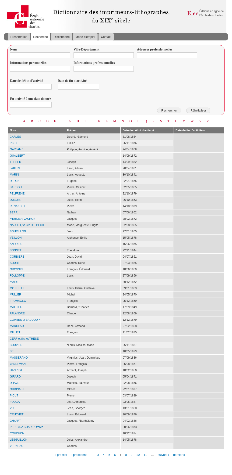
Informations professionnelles (94, 63)
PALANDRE (17, 313)
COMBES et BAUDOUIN (25, 319)
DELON (14, 181)
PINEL (14, 143)
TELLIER (15, 162)
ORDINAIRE (17, 389)
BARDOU (16, 187)
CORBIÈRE (17, 256)
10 (138, 454)
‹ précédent (79, 454)
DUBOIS (15, 200)
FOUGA (15, 401)
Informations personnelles (28, 63)
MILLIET (15, 332)
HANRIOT (16, 370)
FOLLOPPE (17, 275)
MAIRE (14, 282)
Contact (106, 37)
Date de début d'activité (26, 81)
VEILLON (16, 237)
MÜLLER (15, 294)
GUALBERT (17, 155)
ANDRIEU (16, 244)
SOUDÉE (16, 263)
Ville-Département (86, 49)
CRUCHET (17, 414)
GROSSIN (16, 269)
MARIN (14, 174)
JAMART (15, 420)
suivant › (163, 454)
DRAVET (15, 383)
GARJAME (16, 149)
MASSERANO (19, 357)
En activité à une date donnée (30, 99)
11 (145, 454)
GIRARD (15, 376)
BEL (12, 351)
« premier (61, 454)
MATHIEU (16, 307)
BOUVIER (16, 345)
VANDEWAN (18, 364)
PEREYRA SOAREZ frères (26, 427)
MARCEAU (17, 326)
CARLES (15, 136)
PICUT (14, 395)
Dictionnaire (62, 37)
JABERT (15, 168)
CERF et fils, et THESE (24, 338)
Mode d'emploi (85, 37)
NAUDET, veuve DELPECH (27, 225)
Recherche (40, 37)
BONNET (15, 250)
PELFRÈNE (17, 193)
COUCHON (17, 433)
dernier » (179, 454)
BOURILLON (18, 231)
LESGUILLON (18, 439)
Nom (13, 49)
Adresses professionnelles (154, 49)
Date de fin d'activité (72, 81)
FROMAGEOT (19, 300)
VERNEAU (16, 446)
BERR (14, 212)
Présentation (18, 37)
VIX (12, 408)
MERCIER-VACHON (22, 218)
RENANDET (17, 206)
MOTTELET (17, 288)
